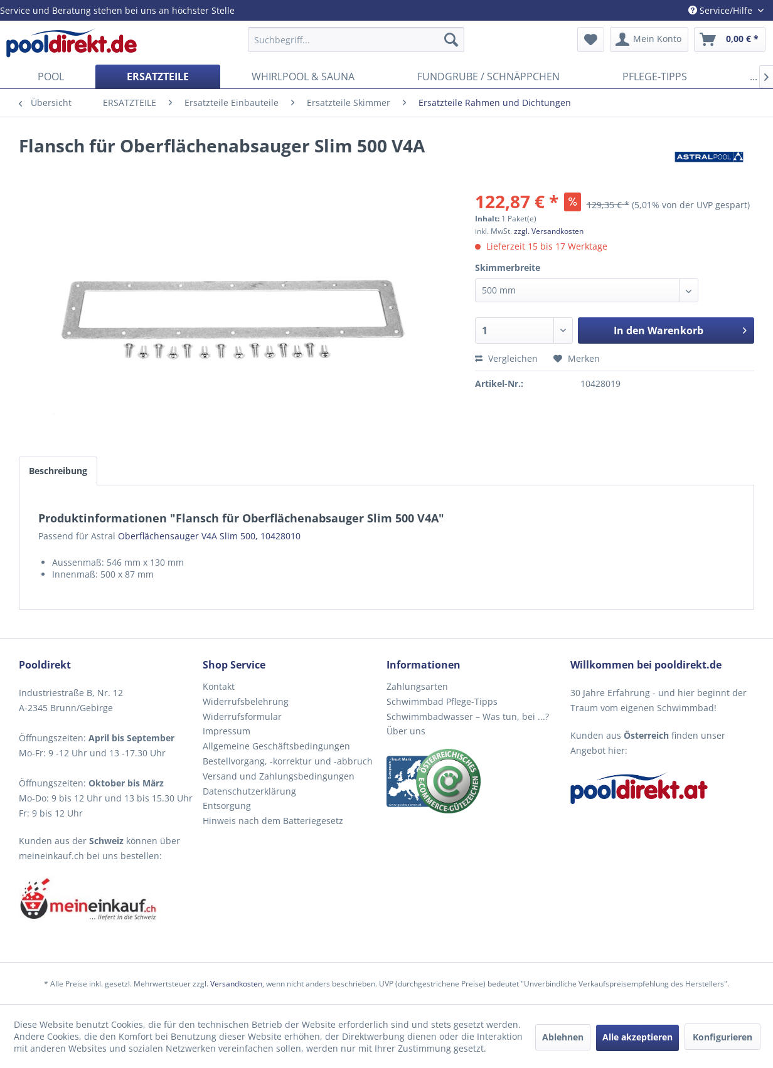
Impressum (226, 731)
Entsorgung (227, 806)
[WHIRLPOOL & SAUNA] (303, 76)
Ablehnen (563, 1037)
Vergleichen (506, 358)
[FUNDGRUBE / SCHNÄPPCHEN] (488, 76)
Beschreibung (58, 471)
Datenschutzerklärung (249, 791)
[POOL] (50, 76)
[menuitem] (356, 39)
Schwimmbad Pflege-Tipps (442, 701)
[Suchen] (451, 39)
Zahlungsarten (417, 686)
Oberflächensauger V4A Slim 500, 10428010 (209, 536)
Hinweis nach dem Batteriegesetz (273, 821)
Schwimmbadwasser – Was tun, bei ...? (467, 716)
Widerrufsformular (242, 716)
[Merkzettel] (590, 39)
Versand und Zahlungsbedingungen (279, 776)
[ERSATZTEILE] (157, 76)
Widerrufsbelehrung (246, 701)
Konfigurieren (722, 1037)
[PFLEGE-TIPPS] (654, 76)
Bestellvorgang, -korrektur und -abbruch (288, 761)
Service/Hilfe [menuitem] (721, 10)
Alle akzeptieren (637, 1037)
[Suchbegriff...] (356, 39)
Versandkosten (236, 983)
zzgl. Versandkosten (549, 231)
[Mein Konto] (649, 39)
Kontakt (219, 686)
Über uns (405, 731)
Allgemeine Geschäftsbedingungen (276, 746)
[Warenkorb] (729, 39)
